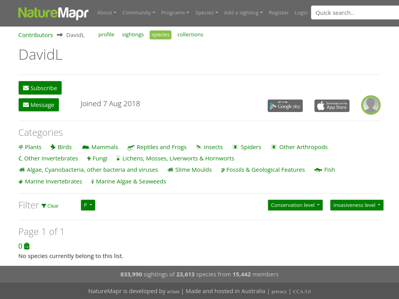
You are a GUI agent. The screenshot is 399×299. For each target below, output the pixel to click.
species (160, 34)
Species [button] (204, 12)
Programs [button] (173, 12)
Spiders (251, 147)
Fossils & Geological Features (265, 169)
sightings (133, 34)
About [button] (104, 12)
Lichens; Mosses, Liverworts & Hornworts (178, 158)
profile (106, 34)
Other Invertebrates (51, 158)
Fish (329, 169)
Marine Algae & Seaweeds (131, 181)
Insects (213, 147)
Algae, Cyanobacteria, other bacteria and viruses (92, 169)
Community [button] (136, 12)
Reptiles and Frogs (162, 147)
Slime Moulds (193, 169)
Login (301, 12)
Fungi (100, 158)
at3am (173, 291)
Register (279, 12)
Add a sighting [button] (241, 12)
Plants (33, 147)
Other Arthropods (303, 147)
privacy (279, 291)
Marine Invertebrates (53, 181)
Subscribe (40, 88)
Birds (65, 147)
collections (190, 34)
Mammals (105, 147)
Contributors (35, 35)
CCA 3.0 (302, 291)
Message (38, 105)
